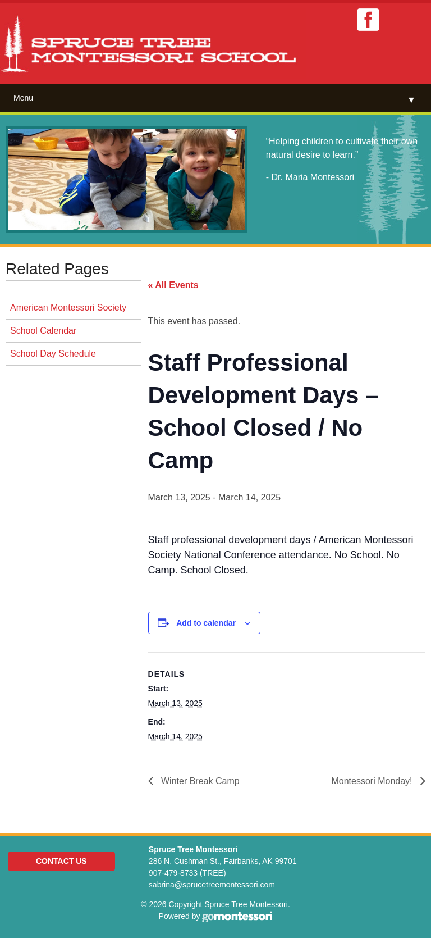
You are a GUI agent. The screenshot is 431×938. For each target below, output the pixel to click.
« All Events (173, 285)
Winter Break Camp (199, 781)
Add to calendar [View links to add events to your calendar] (206, 622)
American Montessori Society (68, 307)
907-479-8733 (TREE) (187, 872)
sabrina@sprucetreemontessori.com (212, 884)
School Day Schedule (53, 353)
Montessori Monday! (373, 781)
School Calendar (43, 330)
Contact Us (61, 861)
